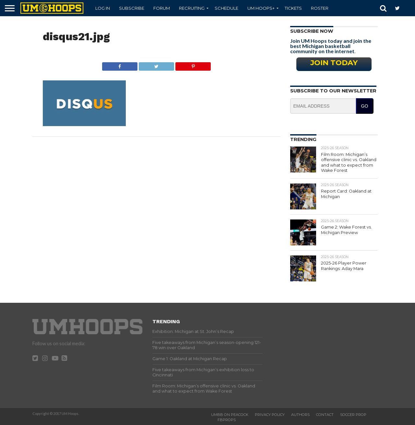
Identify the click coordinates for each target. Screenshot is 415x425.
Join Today (334, 62)
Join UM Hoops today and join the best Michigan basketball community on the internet (330, 46)
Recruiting (192, 8)
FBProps (227, 420)
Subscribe (131, 8)
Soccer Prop (353, 414)
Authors (300, 414)
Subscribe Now (311, 31)
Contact (325, 414)
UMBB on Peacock (229, 414)
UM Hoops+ (261, 8)
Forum (161, 8)
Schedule (226, 8)
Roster (319, 8)
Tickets (293, 8)
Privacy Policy (270, 414)
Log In (102, 8)
